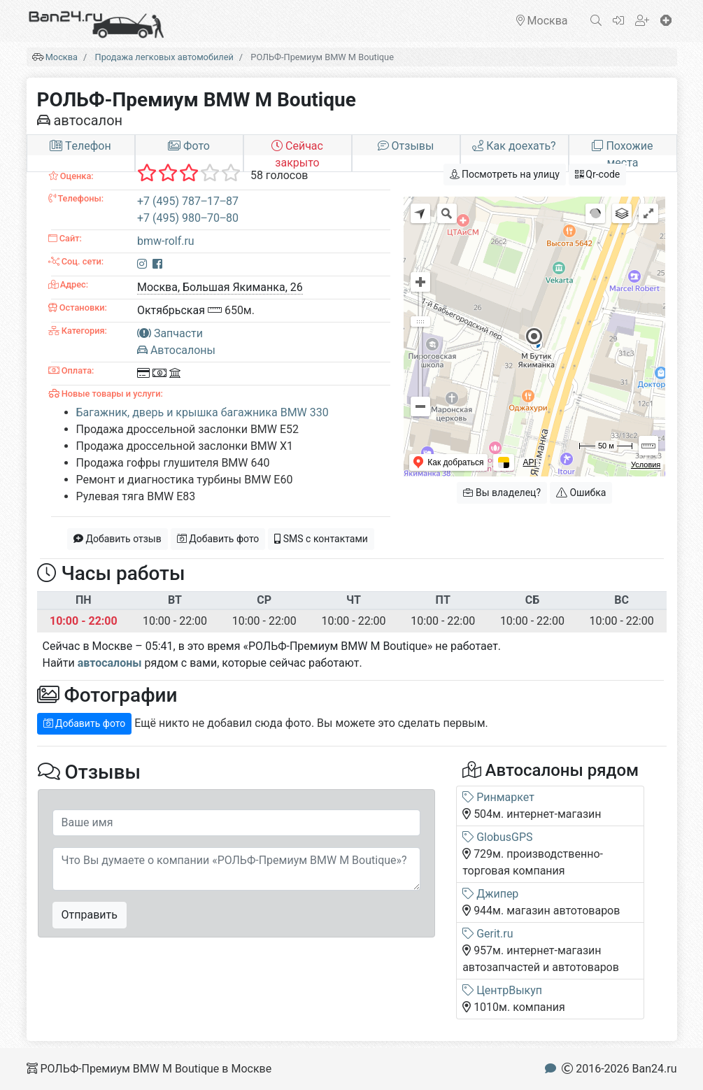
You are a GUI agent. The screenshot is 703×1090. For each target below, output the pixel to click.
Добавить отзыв (117, 538)
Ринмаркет (498, 797)
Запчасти (170, 333)
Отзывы (406, 146)
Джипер (490, 893)
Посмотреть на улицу (505, 174)
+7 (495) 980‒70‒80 (188, 218)
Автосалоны (176, 350)
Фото (189, 146)
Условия (645, 464)
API (529, 462)
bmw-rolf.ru (165, 241)
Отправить (90, 914)
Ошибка (581, 492)
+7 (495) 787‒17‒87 (188, 201)
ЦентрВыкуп (502, 990)
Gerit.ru (487, 933)
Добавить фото (218, 538)
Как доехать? (513, 146)
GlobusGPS (497, 837)
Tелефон (80, 146)
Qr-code (597, 174)
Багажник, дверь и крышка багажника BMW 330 (202, 412)
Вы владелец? (502, 492)
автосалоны (110, 663)
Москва (61, 57)
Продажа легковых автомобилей (164, 57)
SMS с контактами (321, 538)
